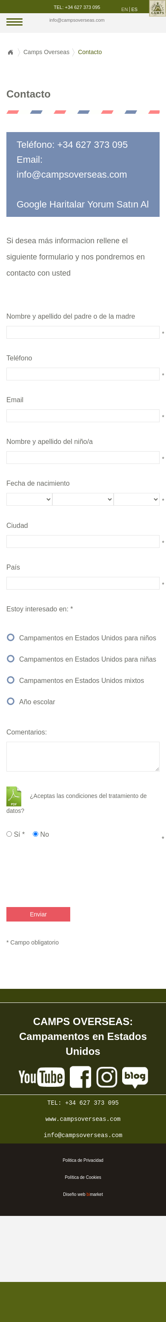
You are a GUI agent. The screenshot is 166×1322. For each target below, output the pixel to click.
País (13, 567)
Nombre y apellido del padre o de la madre (70, 316)
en (124, 9)
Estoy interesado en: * (39, 609)
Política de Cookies (83, 1177)
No (41, 834)
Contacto (90, 52)
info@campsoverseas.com (77, 20)
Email (14, 399)
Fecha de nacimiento (38, 483)
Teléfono (19, 358)
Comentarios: (26, 732)
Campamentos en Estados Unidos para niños (87, 638)
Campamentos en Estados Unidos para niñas (87, 659)
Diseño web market (83, 1194)
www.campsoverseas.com (83, 1119)
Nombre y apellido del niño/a (49, 441)
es (134, 9)
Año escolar (37, 702)
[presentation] (64, 873)
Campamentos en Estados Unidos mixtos (81, 680)
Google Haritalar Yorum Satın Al (83, 204)
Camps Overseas (46, 52)
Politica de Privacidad (83, 1160)
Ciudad (17, 525)
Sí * (15, 834)
